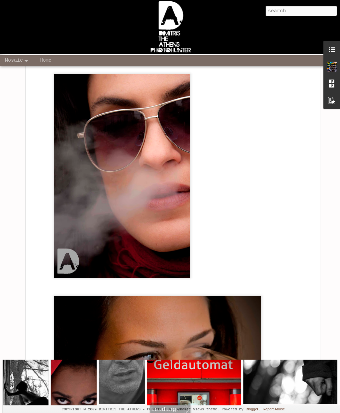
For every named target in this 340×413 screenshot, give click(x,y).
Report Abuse (274, 409)
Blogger (252, 409)
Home (45, 60)
